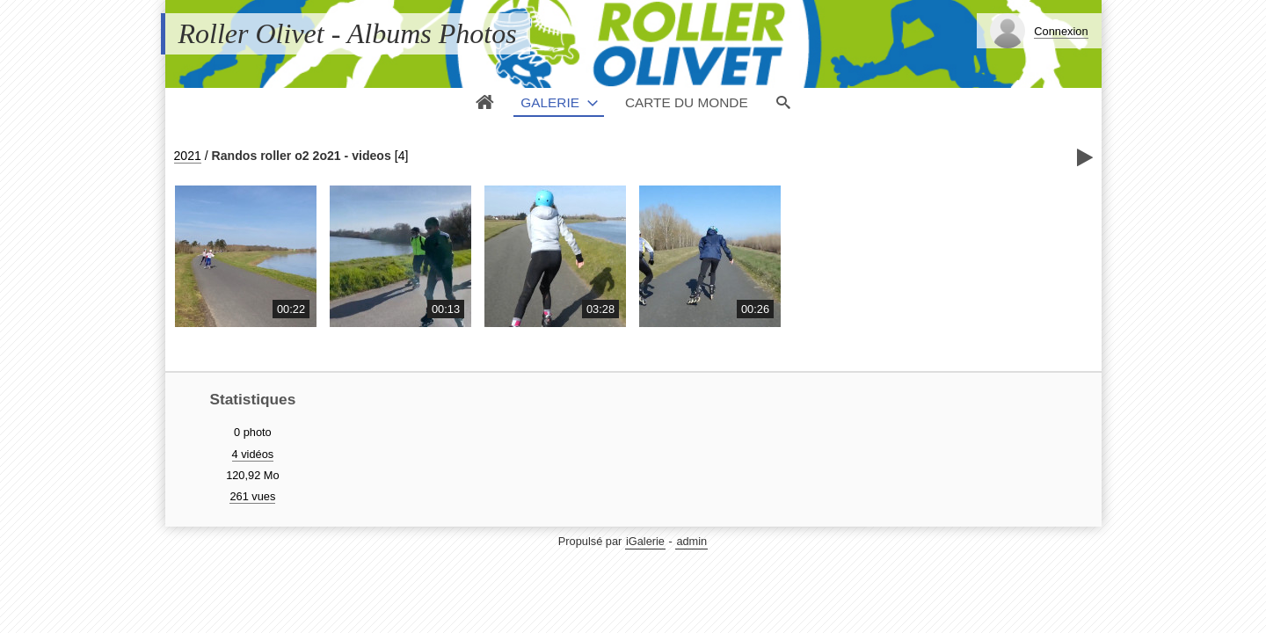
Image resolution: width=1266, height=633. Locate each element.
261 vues (252, 496)
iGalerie (645, 541)
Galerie (549, 102)
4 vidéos (253, 454)
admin (691, 541)
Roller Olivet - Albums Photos (347, 33)
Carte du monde (686, 102)
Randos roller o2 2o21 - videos (301, 156)
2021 (187, 156)
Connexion (1061, 31)
